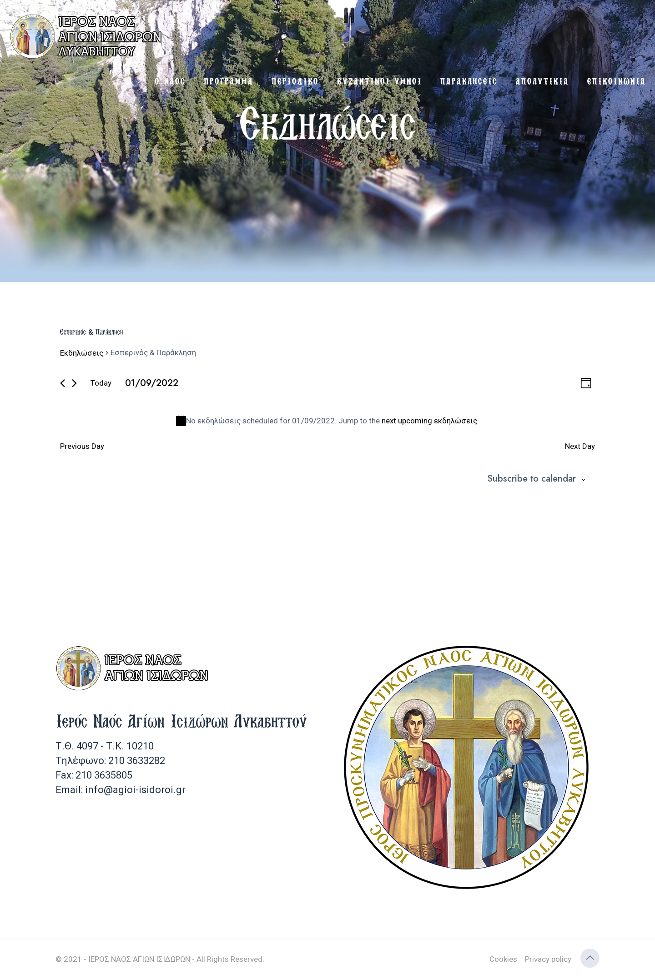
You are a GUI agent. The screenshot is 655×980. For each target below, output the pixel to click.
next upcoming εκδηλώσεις (429, 420)
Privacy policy (548, 959)
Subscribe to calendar (531, 478)
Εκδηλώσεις (81, 352)
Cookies (503, 959)
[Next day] (74, 383)
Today (101, 382)
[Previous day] (62, 383)
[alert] (327, 421)
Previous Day (82, 446)
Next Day (580, 446)
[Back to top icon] (590, 958)
